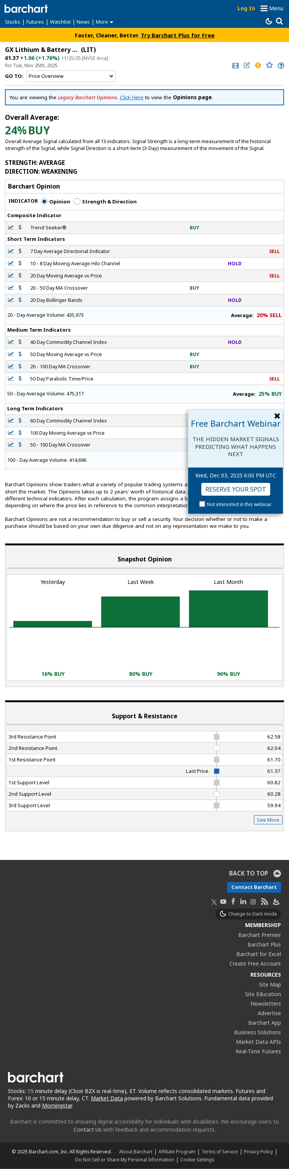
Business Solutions (257, 1032)
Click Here (132, 97)
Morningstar (57, 1105)
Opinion (55, 201)
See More (268, 819)
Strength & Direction (105, 201)
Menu (276, 8)
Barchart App (264, 1022)
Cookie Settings (197, 1159)
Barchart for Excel (258, 954)
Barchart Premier (259, 934)
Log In (246, 8)
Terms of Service (220, 1151)
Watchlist (60, 21)
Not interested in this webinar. (239, 504)
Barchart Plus (264, 944)
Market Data (107, 1098)
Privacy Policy (258, 1151)
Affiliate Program (176, 1151)
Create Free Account (255, 963)
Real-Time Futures (258, 1051)
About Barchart (135, 1151)
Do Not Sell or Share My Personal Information (124, 1159)
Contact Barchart (254, 887)
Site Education (263, 994)
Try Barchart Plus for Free (178, 35)
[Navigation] (71, 76)
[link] (235, 65)
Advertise (269, 1013)
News (83, 21)
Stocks (12, 21)
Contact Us (88, 1129)
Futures (35, 21)
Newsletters (265, 1003)
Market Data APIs (258, 1041)
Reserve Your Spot (235, 489)
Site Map (270, 984)
